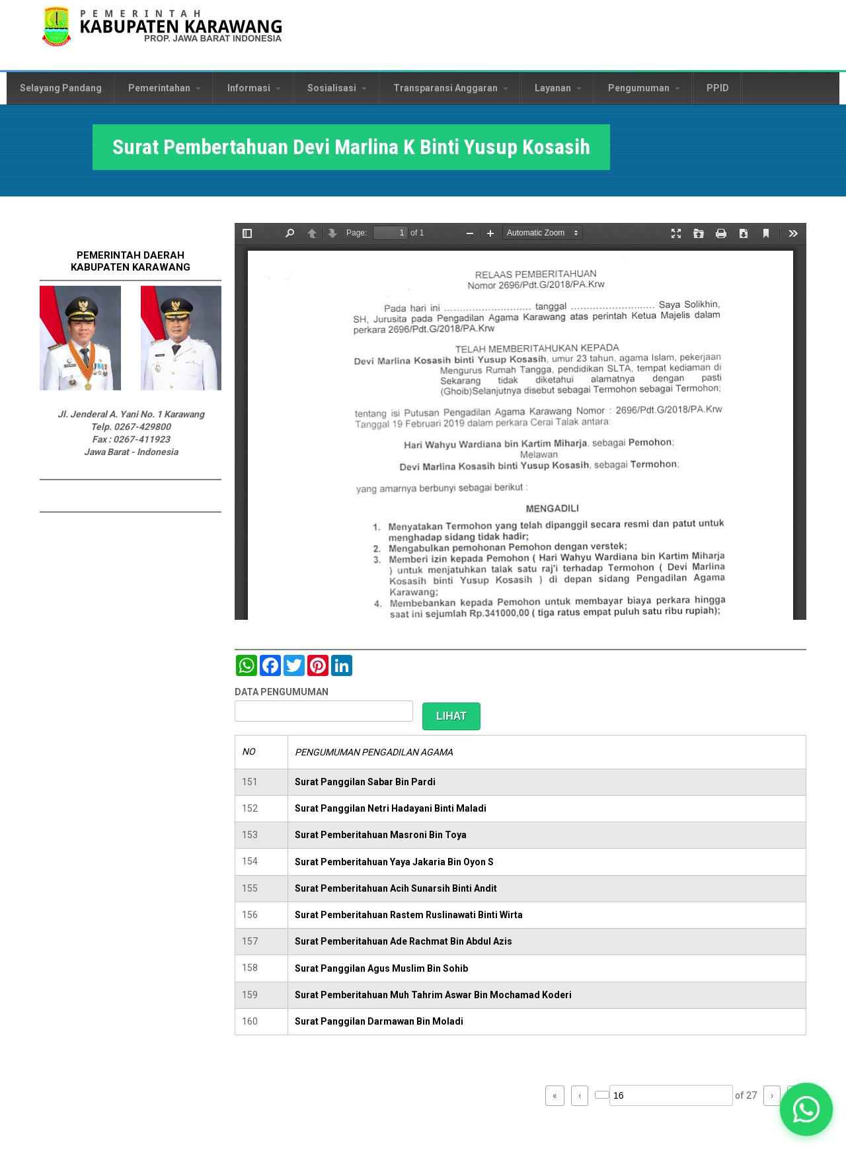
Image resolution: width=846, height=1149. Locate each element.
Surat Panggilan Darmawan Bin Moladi (379, 1021)
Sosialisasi (337, 88)
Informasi (254, 88)
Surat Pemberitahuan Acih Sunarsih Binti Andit (396, 888)
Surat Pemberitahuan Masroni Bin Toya (381, 835)
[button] (806, 1109)
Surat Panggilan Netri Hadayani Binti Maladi (390, 808)
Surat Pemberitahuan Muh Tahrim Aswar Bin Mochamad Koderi (433, 995)
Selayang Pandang (61, 88)
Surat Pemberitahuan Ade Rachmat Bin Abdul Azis (403, 941)
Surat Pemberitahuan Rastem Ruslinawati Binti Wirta (409, 915)
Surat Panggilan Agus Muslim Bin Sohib (381, 968)
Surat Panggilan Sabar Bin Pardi (365, 782)
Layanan (558, 88)
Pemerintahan (164, 88)
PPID (718, 88)
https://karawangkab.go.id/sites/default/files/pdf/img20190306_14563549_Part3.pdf (520, 421)
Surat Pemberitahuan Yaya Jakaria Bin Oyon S (394, 862)
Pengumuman (644, 88)
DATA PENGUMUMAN (281, 692)
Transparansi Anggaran (450, 88)
